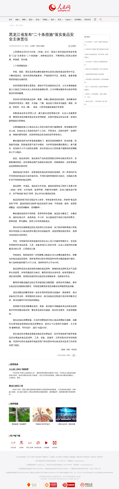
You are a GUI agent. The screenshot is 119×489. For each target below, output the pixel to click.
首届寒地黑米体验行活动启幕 (95, 74)
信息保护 (93, 457)
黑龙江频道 (19, 25)
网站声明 (79, 457)
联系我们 (100, 457)
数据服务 (72, 457)
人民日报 (13, 443)
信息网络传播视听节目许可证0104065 (17, 472)
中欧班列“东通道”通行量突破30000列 (97, 49)
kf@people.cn (41, 465)
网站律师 (86, 457)
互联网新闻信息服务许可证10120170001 (31, 468)
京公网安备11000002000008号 (104, 472)
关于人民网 (30, 457)
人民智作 (54, 443)
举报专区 (87, 19)
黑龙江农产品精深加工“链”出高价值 (97, 69)
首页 (10, 19)
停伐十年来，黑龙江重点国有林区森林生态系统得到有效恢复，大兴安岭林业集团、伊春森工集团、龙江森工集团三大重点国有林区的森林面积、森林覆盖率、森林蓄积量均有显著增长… (42, 392)
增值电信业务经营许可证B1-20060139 (56, 468)
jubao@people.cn (79, 461)
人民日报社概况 (21, 457)
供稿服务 (66, 457)
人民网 (11, 25)
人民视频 (46, 443)
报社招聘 (38, 457)
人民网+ (21, 443)
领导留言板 (37, 443)
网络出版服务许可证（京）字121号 (71, 472)
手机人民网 (29, 443)
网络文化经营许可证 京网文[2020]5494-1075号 (44, 472)
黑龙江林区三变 (16, 386)
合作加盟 (59, 457)
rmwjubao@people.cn (86, 465)
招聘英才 (45, 457)
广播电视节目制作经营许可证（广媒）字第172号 (85, 468)
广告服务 (52, 457)
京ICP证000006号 (88, 472)
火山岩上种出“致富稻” (19, 369)
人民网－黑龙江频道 (37, 46)
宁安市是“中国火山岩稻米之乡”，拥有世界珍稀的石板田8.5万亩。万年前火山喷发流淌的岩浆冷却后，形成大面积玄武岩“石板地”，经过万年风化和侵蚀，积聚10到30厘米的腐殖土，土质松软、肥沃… (42, 375)
